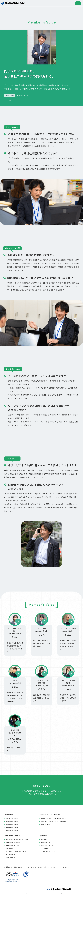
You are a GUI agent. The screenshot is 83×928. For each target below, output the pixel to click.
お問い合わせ (45, 850)
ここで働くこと (46, 875)
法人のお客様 (10, 881)
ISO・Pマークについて (61, 893)
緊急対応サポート (12, 857)
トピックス (28, 893)
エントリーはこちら (48, 878)
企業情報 (7, 893)
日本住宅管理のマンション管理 (17, 865)
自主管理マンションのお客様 (16, 878)
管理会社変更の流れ (13, 868)
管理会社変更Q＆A (12, 872)
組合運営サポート (12, 844)
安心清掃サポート (12, 850)
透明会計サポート (12, 847)
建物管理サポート (12, 854)
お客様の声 (10, 875)
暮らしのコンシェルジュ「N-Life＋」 (54, 847)
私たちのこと (45, 865)
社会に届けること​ (47, 872)
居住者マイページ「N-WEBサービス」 (54, 844)
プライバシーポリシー (42, 893)
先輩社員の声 (45, 868)
